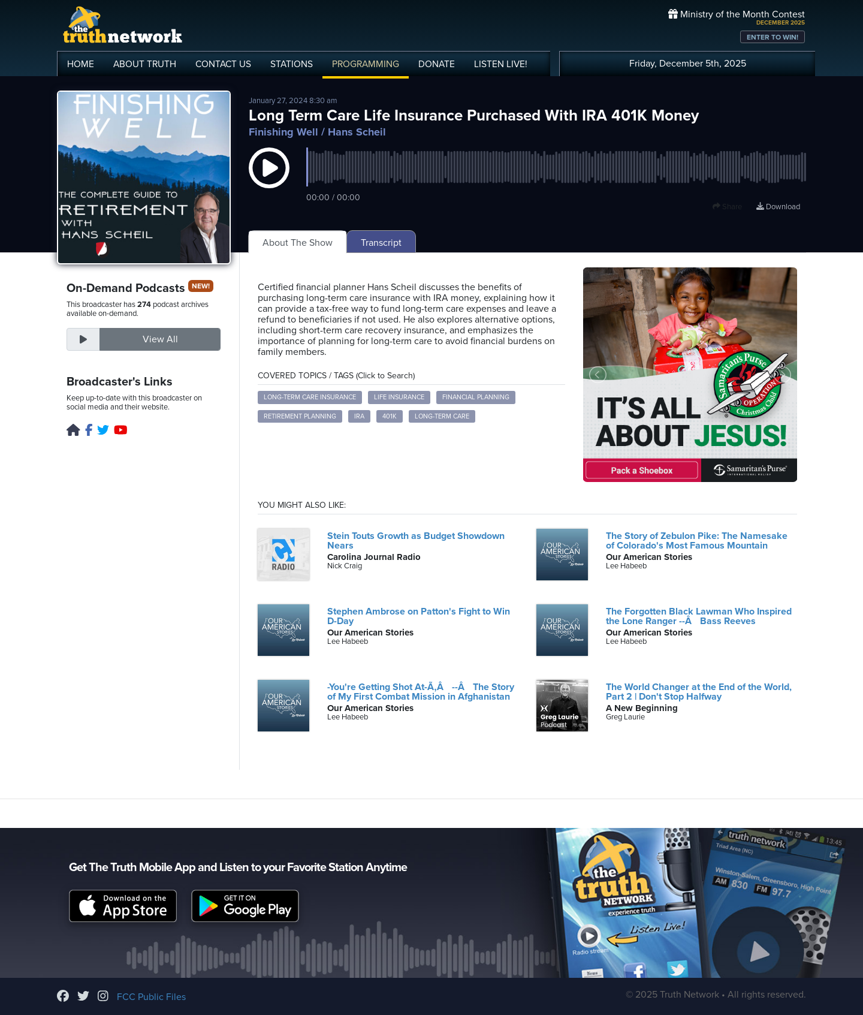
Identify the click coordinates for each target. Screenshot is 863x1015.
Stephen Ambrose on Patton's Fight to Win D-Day (418, 616)
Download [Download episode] (778, 207)
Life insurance (399, 397)
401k (389, 416)
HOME (80, 64)
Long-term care (442, 416)
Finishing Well (283, 131)
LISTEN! (500, 64)
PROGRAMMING (365, 64)
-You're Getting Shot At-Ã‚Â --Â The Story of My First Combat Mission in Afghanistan (420, 692)
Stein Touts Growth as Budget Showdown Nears (416, 541)
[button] (269, 180)
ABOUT (144, 64)
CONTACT (223, 64)
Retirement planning (300, 416)
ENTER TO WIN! (772, 37)
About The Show (297, 243)
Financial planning (475, 397)
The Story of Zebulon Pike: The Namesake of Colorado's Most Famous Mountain (696, 541)
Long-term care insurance (310, 397)
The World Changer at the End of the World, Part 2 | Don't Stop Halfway (699, 692)
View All (160, 339)
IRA (359, 416)
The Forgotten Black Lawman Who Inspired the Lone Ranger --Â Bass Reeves (699, 616)
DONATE (436, 64)
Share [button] (727, 207)
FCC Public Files (151, 997)
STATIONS (291, 64)
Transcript (381, 243)
